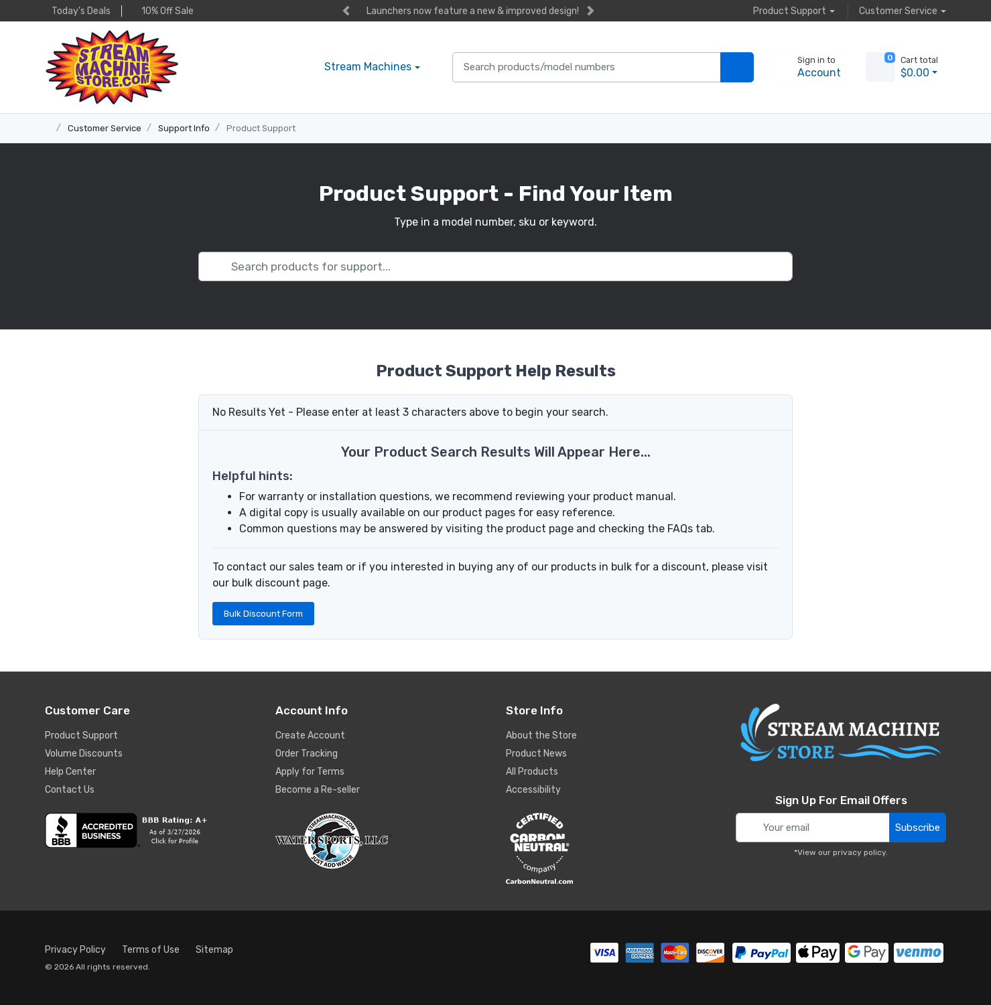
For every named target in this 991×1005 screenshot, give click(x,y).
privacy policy (859, 852)
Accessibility (533, 789)
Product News (536, 753)
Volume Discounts (84, 753)
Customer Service (104, 128)
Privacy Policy (75, 949)
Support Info (184, 128)
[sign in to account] (810, 67)
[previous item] (346, 11)
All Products (532, 771)
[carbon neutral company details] (611, 848)
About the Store (541, 735)
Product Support (260, 128)
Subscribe (917, 828)
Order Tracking (306, 753)
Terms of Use (151, 949)
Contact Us (69, 789)
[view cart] (880, 67)
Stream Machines (367, 66)
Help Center (70, 771)
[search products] (737, 67)
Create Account (310, 735)
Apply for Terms (309, 771)
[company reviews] (150, 830)
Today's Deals (78, 11)
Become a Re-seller (317, 789)
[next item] (591, 11)
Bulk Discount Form (263, 614)
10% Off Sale (164, 11)
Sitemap (214, 949)
